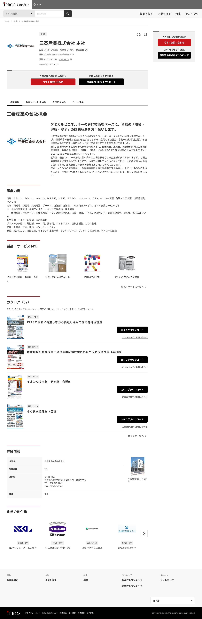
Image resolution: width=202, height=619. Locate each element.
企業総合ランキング (132, 586)
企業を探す (164, 14)
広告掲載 (90, 613)
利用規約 (63, 613)
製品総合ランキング (132, 580)
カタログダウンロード (132, 330)
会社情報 (72, 613)
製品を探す (146, 14)
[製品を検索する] (68, 13)
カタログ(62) (59, 102)
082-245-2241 (50, 59)
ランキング (192, 14)
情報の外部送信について (50, 613)
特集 (178, 14)
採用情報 (81, 613)
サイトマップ (167, 580)
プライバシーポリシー (33, 613)
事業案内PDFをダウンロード (101, 82)
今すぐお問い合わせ (53, 82)
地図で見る (81, 479)
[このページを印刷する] (138, 34)
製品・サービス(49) (36, 102)
